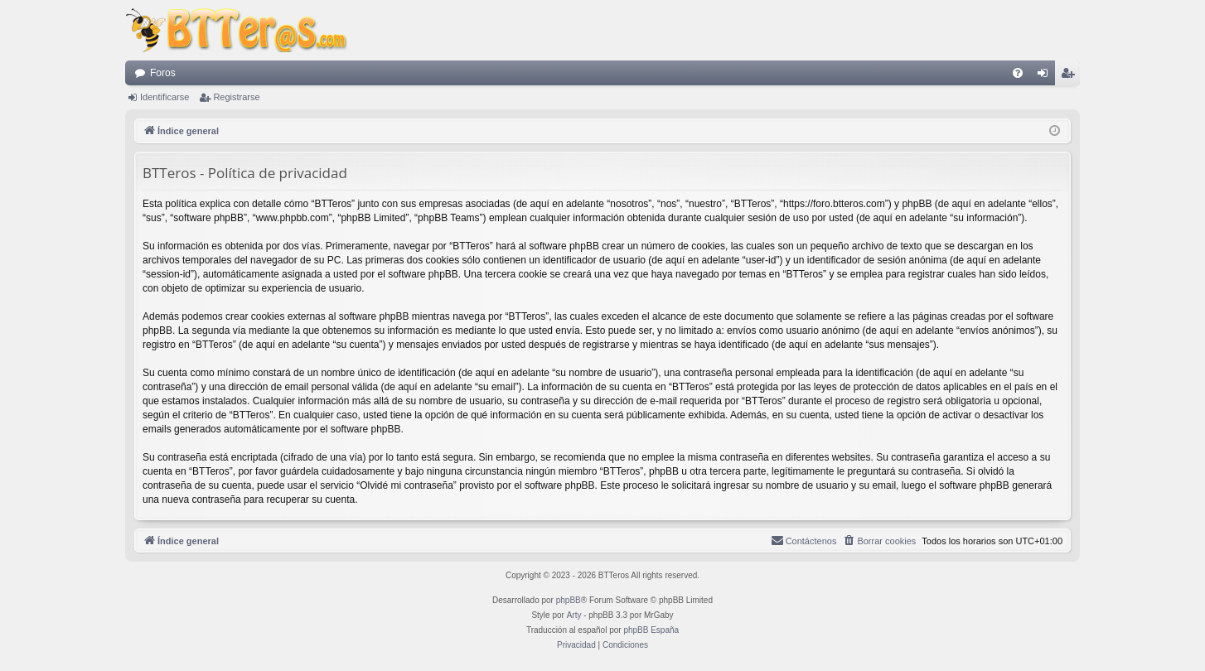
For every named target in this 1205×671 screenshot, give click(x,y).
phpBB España (651, 630)
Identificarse (164, 97)
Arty (574, 615)
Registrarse (236, 97)
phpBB (568, 600)
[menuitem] (1017, 72)
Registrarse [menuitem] (1071, 76)
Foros (163, 73)
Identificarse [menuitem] (1046, 76)
